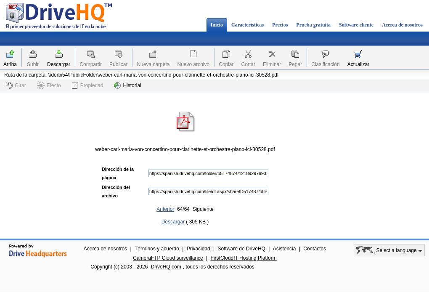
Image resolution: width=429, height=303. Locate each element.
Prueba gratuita (313, 25)
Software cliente (356, 25)
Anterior (165, 209)
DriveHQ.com (166, 267)
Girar (16, 85)
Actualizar (358, 64)
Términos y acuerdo (157, 249)
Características (247, 25)
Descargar (58, 64)
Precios (280, 25)
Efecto (49, 85)
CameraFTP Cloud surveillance (168, 258)
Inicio (217, 25)
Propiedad (87, 85)
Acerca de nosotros (402, 25)
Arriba (10, 64)
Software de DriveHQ (241, 249)
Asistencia (284, 249)
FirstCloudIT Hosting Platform (244, 258)
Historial (127, 85)
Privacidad (198, 249)
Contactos (314, 249)
